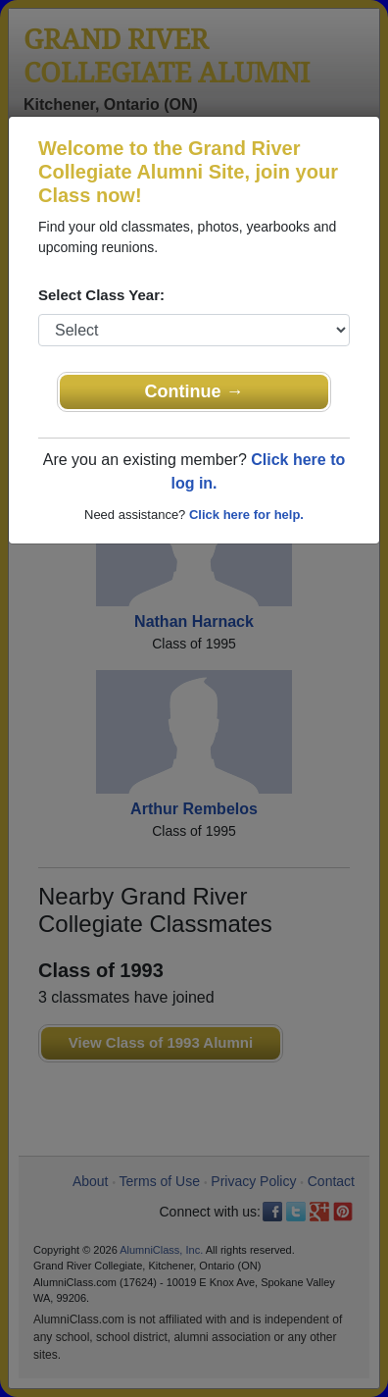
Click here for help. (246, 514)
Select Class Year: (101, 294)
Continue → (194, 391)
